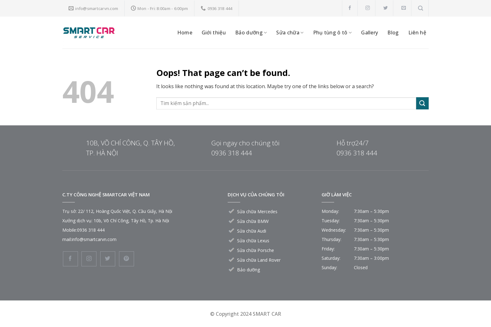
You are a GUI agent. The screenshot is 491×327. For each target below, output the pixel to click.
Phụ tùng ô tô (332, 32)
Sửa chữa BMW (253, 221)
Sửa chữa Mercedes (257, 211)
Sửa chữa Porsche (255, 250)
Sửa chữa (289, 32)
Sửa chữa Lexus (253, 241)
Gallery (369, 32)
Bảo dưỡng (251, 32)
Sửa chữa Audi (251, 231)
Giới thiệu (214, 32)
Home (184, 32)
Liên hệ (417, 32)
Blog (393, 32)
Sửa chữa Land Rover (259, 260)
